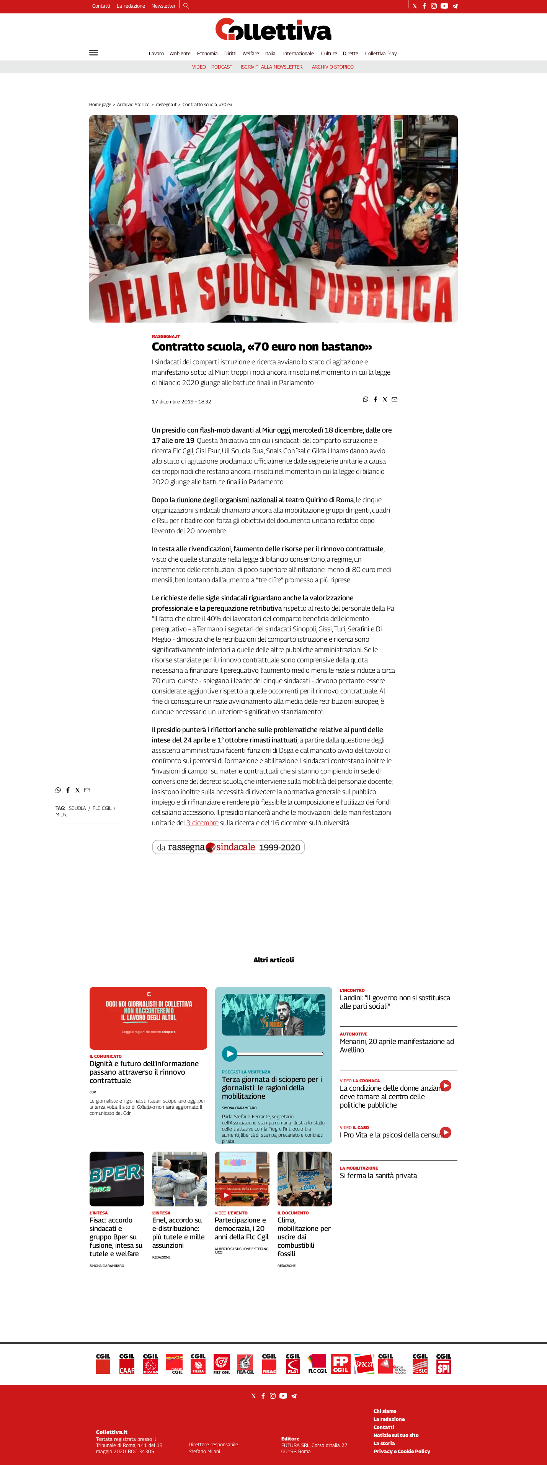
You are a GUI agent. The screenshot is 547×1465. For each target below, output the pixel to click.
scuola (77, 808)
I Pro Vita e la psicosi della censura (392, 1135)
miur (61, 814)
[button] (366, 399)
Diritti (230, 53)
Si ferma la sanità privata (378, 1175)
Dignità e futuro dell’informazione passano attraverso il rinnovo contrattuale (144, 1072)
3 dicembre (202, 823)
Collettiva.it (111, 1432)
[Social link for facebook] (424, 6)
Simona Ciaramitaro (239, 1108)
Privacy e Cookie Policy (402, 1451)
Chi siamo (385, 1411)
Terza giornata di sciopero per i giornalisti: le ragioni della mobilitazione (272, 1087)
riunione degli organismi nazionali (226, 500)
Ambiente (180, 53)
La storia (384, 1443)
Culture (329, 53)
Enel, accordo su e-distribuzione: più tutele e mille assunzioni (178, 1232)
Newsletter (164, 6)
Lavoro (156, 53)
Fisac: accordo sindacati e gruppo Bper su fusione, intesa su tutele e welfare (116, 1237)
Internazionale (298, 53)
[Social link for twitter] (415, 6)
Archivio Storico (133, 104)
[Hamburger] (93, 52)
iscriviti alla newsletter (271, 67)
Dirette (350, 53)
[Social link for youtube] (444, 6)
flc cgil (102, 808)
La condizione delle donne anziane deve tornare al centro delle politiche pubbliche (392, 1096)
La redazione (131, 6)
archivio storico (333, 67)
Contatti (101, 6)
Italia (270, 53)
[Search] (186, 6)
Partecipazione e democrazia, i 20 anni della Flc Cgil (242, 1228)
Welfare (251, 53)
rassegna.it (166, 104)
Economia (207, 53)
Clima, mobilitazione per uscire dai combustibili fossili (304, 1237)
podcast (221, 67)
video (199, 67)
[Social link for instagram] (434, 6)
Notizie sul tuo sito (396, 1435)
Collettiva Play (381, 53)
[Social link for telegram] (455, 6)
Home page (100, 104)
